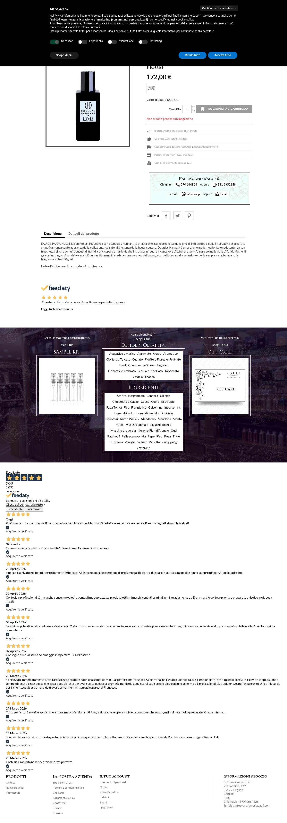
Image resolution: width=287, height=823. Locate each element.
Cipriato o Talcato (118, 359)
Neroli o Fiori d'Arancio (153, 430)
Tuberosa (116, 442)
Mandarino (148, 419)
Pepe (151, 436)
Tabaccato (172, 371)
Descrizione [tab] (53, 233)
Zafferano (143, 448)
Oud (174, 430)
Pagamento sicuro (64, 797)
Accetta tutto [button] (222, 55)
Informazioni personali (113, 782)
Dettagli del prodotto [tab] (84, 233)
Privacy (57, 808)
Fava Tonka (114, 407)
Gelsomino (155, 407)
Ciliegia (165, 395)
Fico (126, 407)
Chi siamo (58, 792)
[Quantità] (187, 109)
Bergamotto (136, 395)
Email (221, 194)
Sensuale (143, 371)
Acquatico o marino (122, 353)
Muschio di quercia (123, 430)
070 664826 (186, 184)
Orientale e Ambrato (122, 371)
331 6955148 (224, 184)
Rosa (167, 436)
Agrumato (144, 353)
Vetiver (142, 442)
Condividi (166, 215)
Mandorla (164, 419)
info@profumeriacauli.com (252, 805)
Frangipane (138, 407)
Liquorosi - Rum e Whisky (122, 419)
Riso (159, 436)
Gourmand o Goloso (141, 365)
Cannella (152, 395)
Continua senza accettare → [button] (219, 8)
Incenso (169, 407)
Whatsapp (190, 194)
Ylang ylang (169, 442)
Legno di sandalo (147, 413)
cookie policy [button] (185, 19)
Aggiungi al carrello (224, 109)
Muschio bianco (160, 424)
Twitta (177, 215)
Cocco (145, 401)
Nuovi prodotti (15, 787)
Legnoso (162, 365)
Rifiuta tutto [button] (192, 55)
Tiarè (176, 436)
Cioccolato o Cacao (125, 401)
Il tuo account (115, 776)
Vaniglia (130, 442)
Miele (119, 424)
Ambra (121, 395)
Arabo (157, 353)
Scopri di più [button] (64, 55)
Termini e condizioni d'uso (68, 787)
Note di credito (109, 792)
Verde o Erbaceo (143, 376)
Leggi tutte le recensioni (57, 309)
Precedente (15, 509)
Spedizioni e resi (62, 782)
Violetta (154, 442)
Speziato (157, 371)
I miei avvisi (106, 807)
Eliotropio (168, 401)
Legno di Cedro (124, 413)
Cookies (58, 813)
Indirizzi (104, 797)
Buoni (103, 802)
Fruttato (175, 359)
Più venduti (13, 792)
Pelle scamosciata (134, 436)
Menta (177, 419)
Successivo (34, 509)
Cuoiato (137, 359)
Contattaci (59, 802)
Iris (178, 407)
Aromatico (170, 353)
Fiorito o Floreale (156, 359)
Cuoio (155, 401)
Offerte (10, 782)
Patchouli (113, 436)
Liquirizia (166, 413)
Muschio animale (136, 424)
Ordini (103, 787)
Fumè (122, 365)
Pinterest (189, 215)
